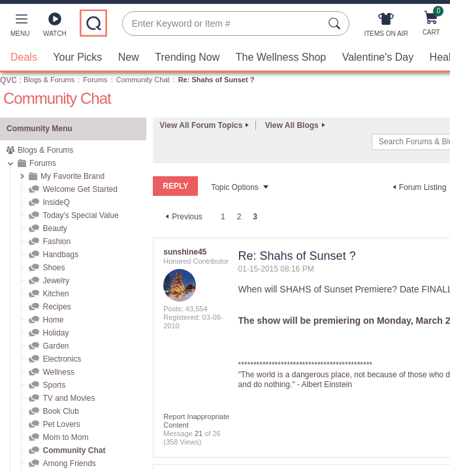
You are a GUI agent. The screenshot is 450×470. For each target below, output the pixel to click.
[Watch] (55, 27)
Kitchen (55, 293)
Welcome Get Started (80, 188)
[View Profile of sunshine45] (184, 251)
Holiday (55, 332)
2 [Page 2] (239, 216)
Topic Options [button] (235, 186)
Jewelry (55, 280)
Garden (55, 345)
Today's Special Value (80, 214)
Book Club (60, 410)
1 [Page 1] (223, 216)
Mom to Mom (65, 436)
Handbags (60, 253)
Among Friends (68, 462)
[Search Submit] (336, 23)
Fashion (56, 240)
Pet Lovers (61, 423)
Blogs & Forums (49, 79)
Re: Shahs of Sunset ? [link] (216, 79)
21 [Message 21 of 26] (198, 433)
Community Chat (143, 79)
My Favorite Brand (72, 175)
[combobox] (223, 24)
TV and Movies (68, 397)
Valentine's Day (377, 56)
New (128, 56)
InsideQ (55, 201)
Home (52, 319)
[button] (19, 27)
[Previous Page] (182, 216)
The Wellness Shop (281, 56)
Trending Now (187, 56)
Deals (23, 56)
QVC (8, 79)
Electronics (61, 358)
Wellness (58, 371)
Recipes (56, 306)
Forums (95, 79)
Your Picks (77, 56)
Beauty (54, 227)
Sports (53, 384)
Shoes (53, 267)
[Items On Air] (386, 27)
